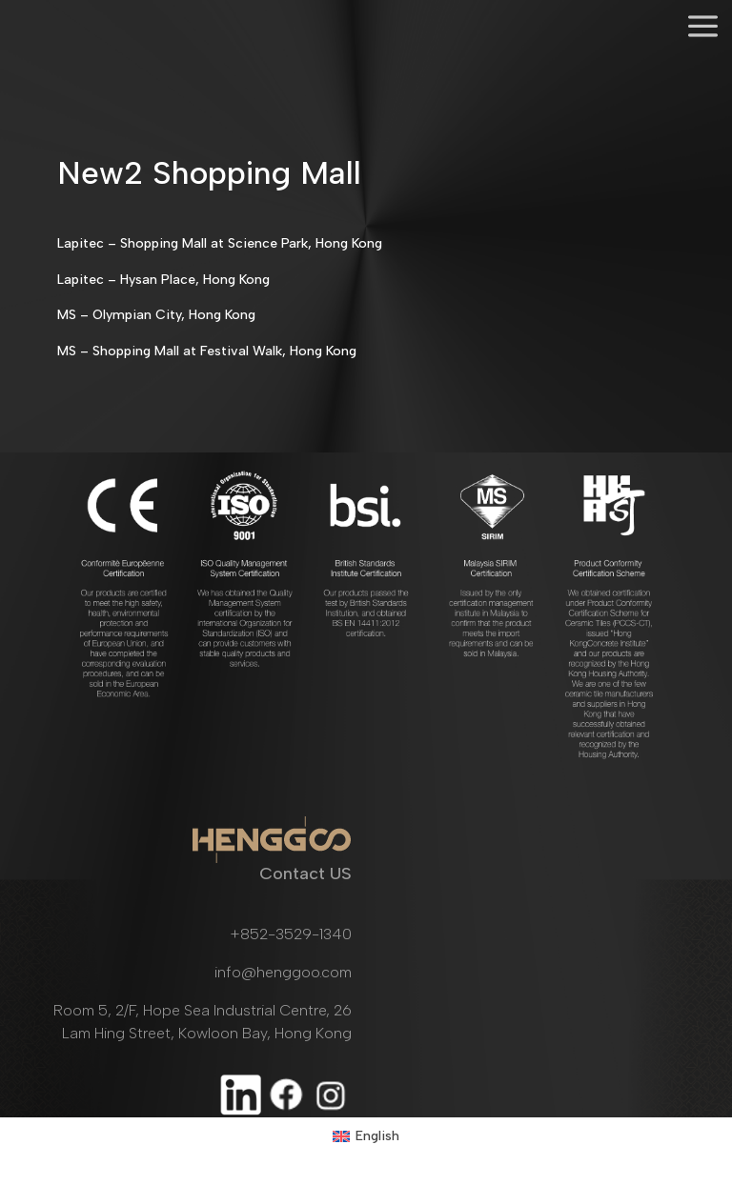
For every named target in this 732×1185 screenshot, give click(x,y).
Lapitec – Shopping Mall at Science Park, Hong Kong (219, 243)
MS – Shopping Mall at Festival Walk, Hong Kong (206, 351)
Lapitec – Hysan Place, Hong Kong (163, 279)
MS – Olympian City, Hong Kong (156, 315)
